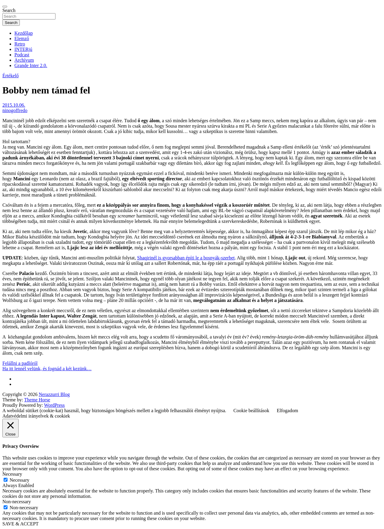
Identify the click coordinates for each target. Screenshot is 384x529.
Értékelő (10, 75)
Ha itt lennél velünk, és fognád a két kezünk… (47, 368)
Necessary (19, 480)
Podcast (21, 54)
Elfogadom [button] (287, 410)
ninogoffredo (14, 110)
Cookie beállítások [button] (251, 410)
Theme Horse (37, 399)
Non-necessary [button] (16, 501)
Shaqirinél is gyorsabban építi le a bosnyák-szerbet (186, 257)
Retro (19, 43)
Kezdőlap (23, 33)
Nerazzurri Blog (54, 394)
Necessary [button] (12, 474)
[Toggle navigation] (4, 6)
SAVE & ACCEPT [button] (20, 523)
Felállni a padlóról (20, 363)
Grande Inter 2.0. (30, 65)
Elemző (21, 38)
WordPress (54, 405)
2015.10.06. (13, 105)
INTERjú (23, 49)
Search (9, 10)
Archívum (24, 60)
